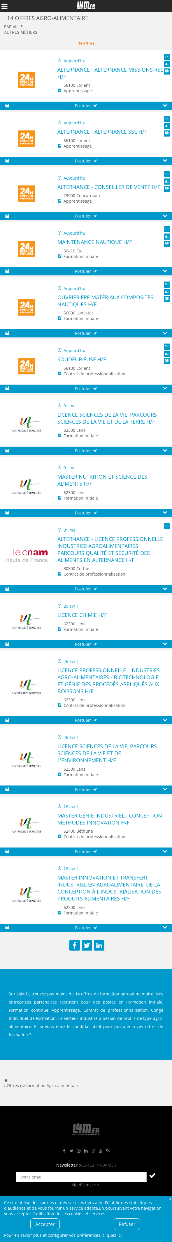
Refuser (127, 1224)
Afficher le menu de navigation (4, 6)
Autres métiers (20, 32)
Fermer (170, 1198)
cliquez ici (112, 1235)
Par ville (13, 26)
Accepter (45, 1224)
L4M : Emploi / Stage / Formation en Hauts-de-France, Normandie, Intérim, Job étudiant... (86, 6)
